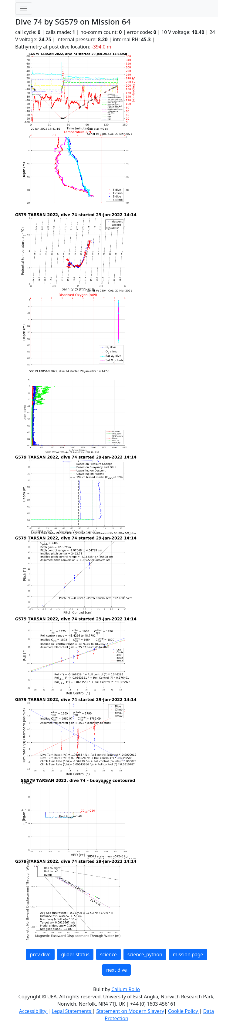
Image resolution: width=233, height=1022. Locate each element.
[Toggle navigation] (23, 8)
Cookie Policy (183, 1011)
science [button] (108, 954)
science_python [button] (144, 954)
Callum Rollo (125, 989)
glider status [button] (75, 954)
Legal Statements (72, 1011)
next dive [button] (116, 970)
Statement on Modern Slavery (130, 1011)
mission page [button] (188, 954)
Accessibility (33, 1011)
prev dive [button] (40, 954)
